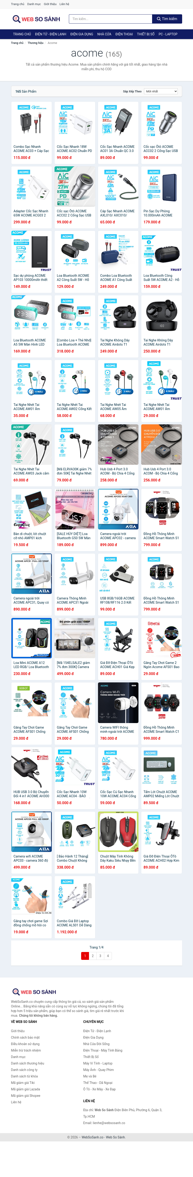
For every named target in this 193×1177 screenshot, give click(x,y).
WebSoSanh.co (92, 1137)
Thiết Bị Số (146, 34)
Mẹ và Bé (89, 1076)
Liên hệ (64, 4)
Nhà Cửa (104, 34)
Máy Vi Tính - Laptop (98, 1063)
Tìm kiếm (167, 19)
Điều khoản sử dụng (25, 1044)
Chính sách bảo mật (25, 1037)
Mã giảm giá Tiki (23, 1083)
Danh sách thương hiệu (27, 1063)
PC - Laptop (168, 34)
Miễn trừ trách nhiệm (26, 1050)
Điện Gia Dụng (81, 34)
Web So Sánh (115, 1137)
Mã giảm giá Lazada (25, 1089)
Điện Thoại (124, 34)
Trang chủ (17, 4)
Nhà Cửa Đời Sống (96, 1044)
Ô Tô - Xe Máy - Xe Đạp (99, 1089)
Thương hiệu (35, 43)
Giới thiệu (50, 4)
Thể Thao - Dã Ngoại (97, 1083)
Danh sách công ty (24, 1070)
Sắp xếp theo (132, 91)
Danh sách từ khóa (24, 1076)
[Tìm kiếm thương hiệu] (110, 19)
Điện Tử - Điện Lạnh (50, 34)
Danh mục (34, 4)
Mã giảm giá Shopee (25, 1096)
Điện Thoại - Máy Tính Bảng (102, 1050)
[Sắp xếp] (161, 91)
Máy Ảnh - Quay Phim (98, 1070)
